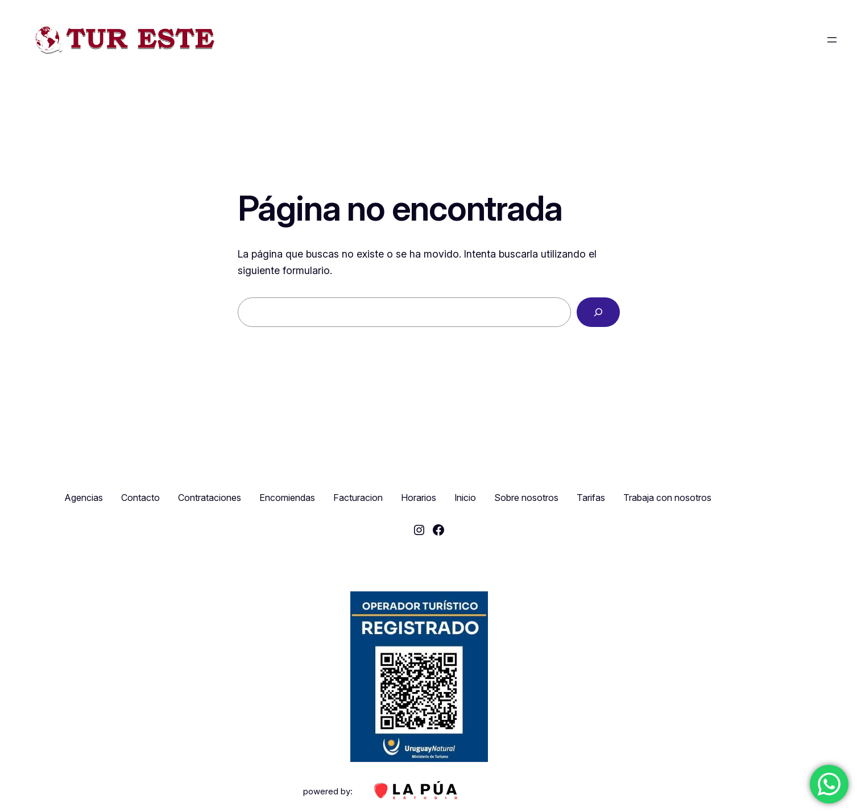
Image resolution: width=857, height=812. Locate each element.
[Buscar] (598, 312)
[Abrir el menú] (832, 40)
